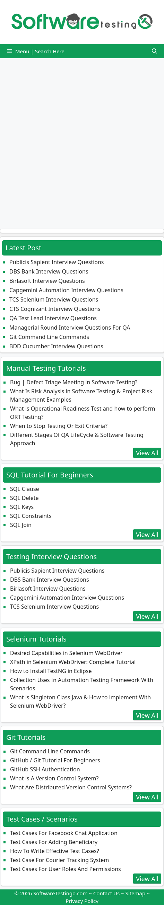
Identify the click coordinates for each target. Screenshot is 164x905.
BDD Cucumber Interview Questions (56, 346)
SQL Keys (22, 507)
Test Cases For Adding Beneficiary (53, 842)
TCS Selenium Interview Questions (53, 299)
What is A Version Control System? (54, 778)
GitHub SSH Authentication (45, 769)
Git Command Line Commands (49, 337)
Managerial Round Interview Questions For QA (69, 327)
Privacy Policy (82, 900)
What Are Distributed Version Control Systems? (71, 787)
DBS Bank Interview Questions (48, 271)
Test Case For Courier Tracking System (59, 860)
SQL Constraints (31, 516)
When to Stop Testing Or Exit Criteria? (58, 426)
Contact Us (106, 893)
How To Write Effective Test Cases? (54, 851)
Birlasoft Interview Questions (47, 281)
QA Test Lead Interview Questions (53, 318)
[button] (154, 51)
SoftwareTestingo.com (60, 893)
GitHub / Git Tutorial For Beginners (55, 760)
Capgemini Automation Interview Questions (66, 290)
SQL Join (21, 525)
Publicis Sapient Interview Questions (56, 262)
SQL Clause (24, 489)
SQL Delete (24, 498)
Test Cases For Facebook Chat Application (64, 833)
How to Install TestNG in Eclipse (51, 671)
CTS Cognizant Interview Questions (55, 309)
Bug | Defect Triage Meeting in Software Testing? (73, 382)
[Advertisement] (82, 140)
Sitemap (136, 893)
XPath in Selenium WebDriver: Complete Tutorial (73, 662)
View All (147, 453)
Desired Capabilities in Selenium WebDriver (66, 653)
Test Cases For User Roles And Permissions (65, 869)
